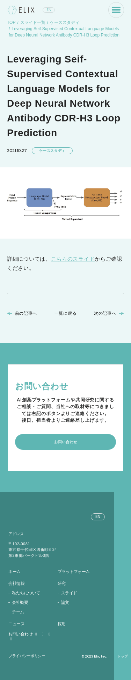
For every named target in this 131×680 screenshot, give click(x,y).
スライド (69, 593)
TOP (11, 22)
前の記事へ (26, 313)
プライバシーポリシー (26, 655)
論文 (65, 602)
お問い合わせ (23, 634)
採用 (62, 624)
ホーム (14, 571)
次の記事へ (105, 313)
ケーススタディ (64, 22)
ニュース (16, 624)
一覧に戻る (65, 313)
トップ (122, 656)
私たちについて (26, 593)
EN (48, 9)
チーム (18, 612)
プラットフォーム (74, 571)
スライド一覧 (32, 22)
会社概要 (20, 602)
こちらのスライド (73, 259)
